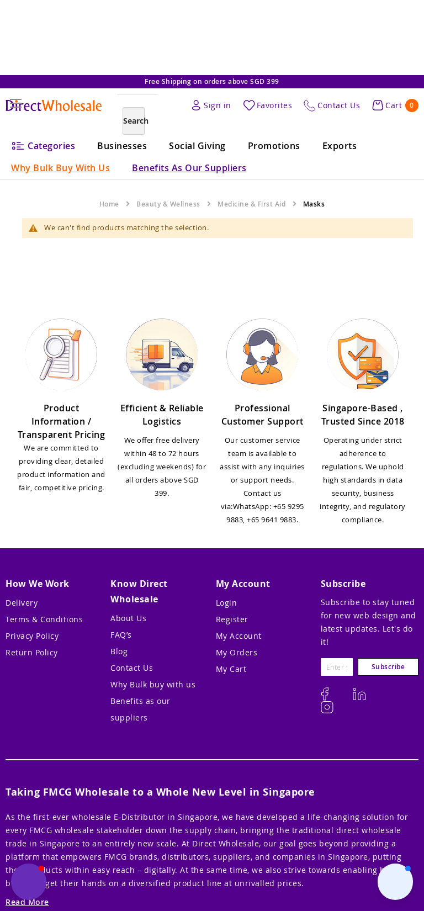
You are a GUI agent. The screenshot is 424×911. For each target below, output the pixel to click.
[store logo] (54, 105)
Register (232, 619)
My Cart (231, 669)
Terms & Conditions (44, 619)
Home (109, 204)
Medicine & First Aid (251, 204)
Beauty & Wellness (168, 204)
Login (226, 602)
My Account (239, 636)
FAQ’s (121, 634)
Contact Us (131, 668)
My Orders (237, 652)
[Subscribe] (388, 667)
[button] (395, 882)
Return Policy (32, 652)
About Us (128, 618)
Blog (119, 651)
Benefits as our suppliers (140, 709)
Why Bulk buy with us (152, 684)
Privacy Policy (32, 636)
